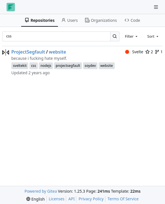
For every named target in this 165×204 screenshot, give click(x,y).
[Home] (11, 7)
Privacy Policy (91, 198)
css (33, 65)
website (57, 52)
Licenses (57, 198)
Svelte (134, 51)
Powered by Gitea (41, 191)
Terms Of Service (123, 198)
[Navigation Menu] (156, 7)
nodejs (45, 65)
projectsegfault (68, 65)
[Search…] (115, 36)
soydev (90, 65)
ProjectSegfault (28, 52)
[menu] (35, 199)
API (71, 198)
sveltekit (20, 65)
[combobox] (131, 36)
